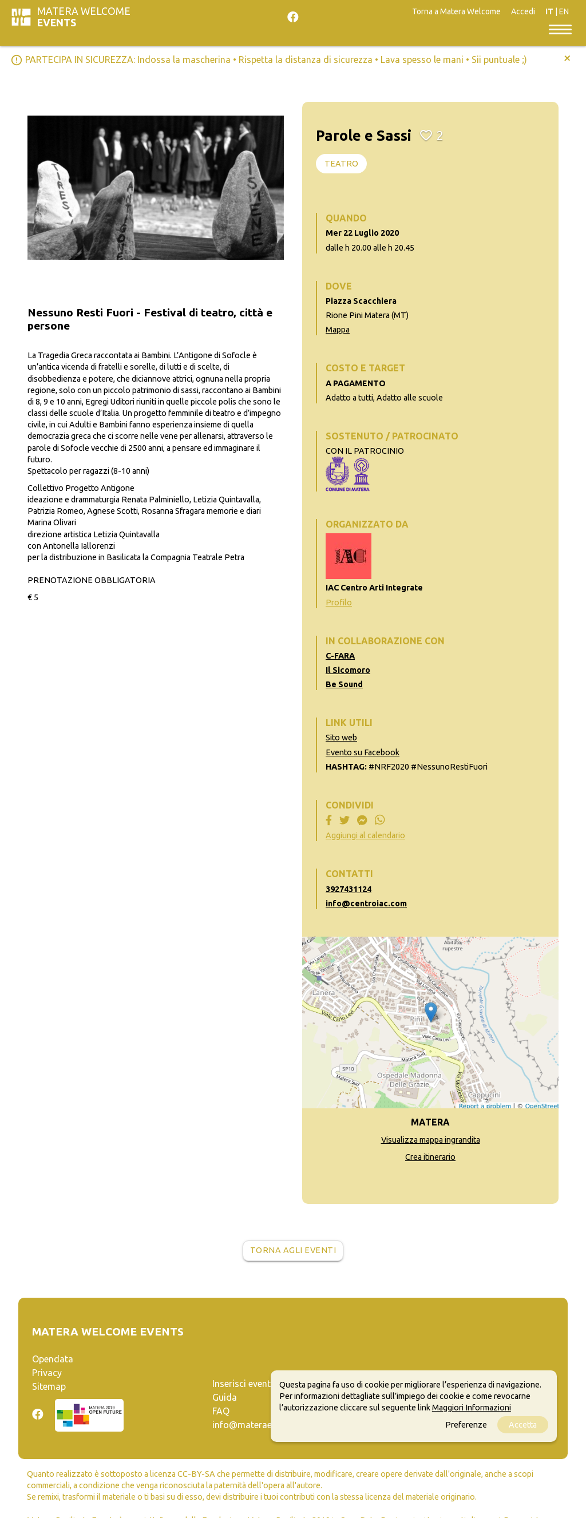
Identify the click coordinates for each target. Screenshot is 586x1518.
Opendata (52, 1359)
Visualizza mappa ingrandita (430, 1139)
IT (549, 11)
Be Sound (344, 684)
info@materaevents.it (257, 1425)
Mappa (338, 329)
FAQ (220, 1411)
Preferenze (466, 1424)
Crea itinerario (430, 1157)
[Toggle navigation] (560, 28)
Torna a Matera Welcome (456, 11)
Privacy (47, 1373)
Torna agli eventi (293, 1250)
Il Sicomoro (348, 670)
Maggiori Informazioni (471, 1407)
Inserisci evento (244, 1383)
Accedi (523, 11)
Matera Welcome (83, 17)
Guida (224, 1397)
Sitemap (49, 1386)
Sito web (341, 737)
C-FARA (340, 655)
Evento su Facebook (362, 752)
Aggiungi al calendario (365, 835)
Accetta (523, 1424)
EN (564, 11)
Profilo (339, 602)
